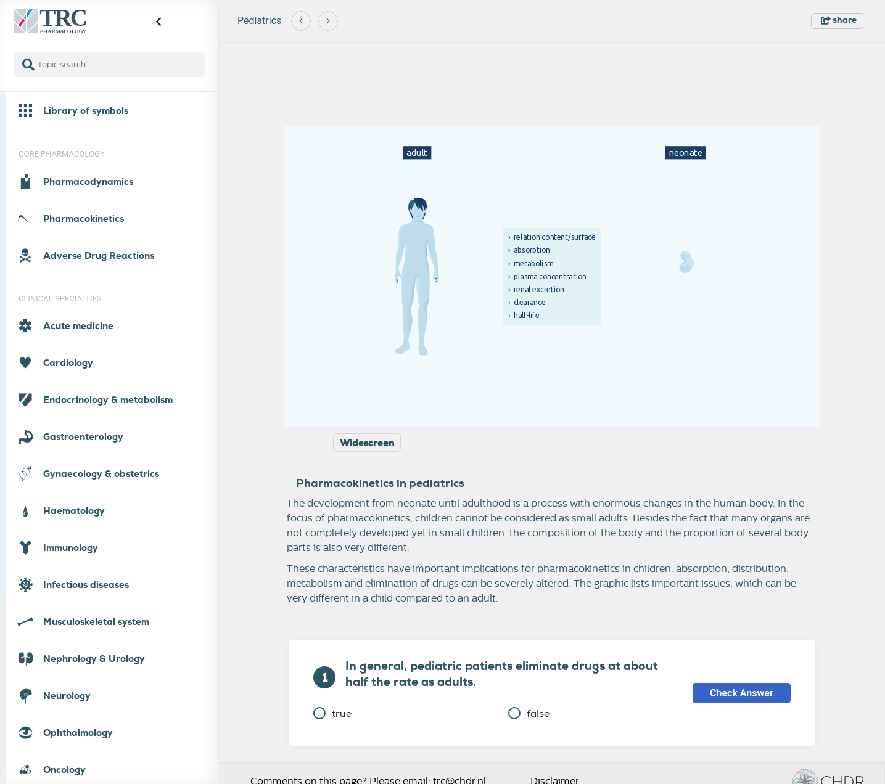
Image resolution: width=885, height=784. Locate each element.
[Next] (328, 21)
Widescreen (367, 443)
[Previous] (301, 21)
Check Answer (741, 693)
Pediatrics (259, 21)
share (839, 19)
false (529, 713)
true (332, 713)
